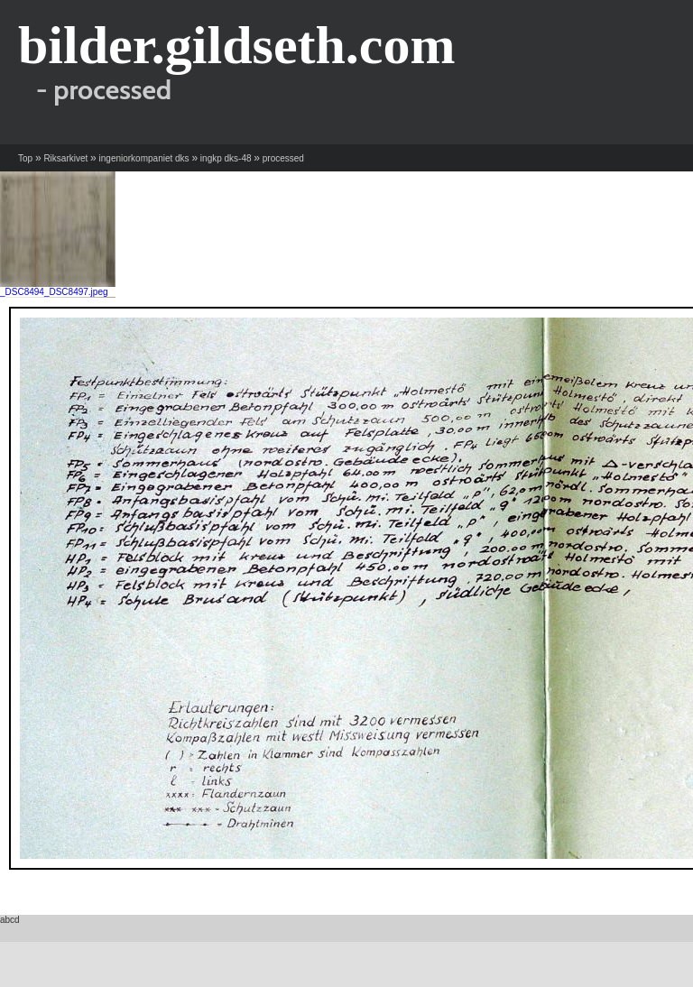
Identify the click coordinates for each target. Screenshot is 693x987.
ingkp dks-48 (226, 158)
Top (25, 158)
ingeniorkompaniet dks (144, 158)
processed (283, 158)
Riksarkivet (65, 158)
